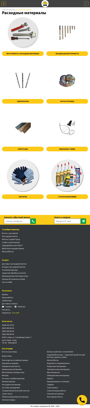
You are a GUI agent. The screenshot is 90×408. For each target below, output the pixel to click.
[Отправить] (33, 221)
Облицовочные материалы (58, 375)
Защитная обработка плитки (14, 273)
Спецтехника (52, 387)
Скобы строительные (11, 242)
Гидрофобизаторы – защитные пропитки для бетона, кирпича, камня (66, 356)
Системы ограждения (11, 387)
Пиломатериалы (8, 381)
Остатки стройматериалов (13, 378)
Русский (15, 313)
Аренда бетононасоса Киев (13, 279)
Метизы (5, 375)
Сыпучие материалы (55, 393)
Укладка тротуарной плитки (13, 267)
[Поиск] (86, 3)
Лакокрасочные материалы (58, 369)
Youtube (7, 306)
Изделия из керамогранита (58, 363)
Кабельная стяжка (67, 149)
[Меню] (3, 3)
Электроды (23, 149)
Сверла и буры (23, 101)
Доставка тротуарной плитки (14, 264)
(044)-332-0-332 (8, 325)
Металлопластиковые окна (13, 372)
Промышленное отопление (58, 381)
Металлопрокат (53, 372)
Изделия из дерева (10, 363)
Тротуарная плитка (10, 236)
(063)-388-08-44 (8, 334)
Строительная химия (67, 197)
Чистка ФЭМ (7, 282)
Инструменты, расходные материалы (23, 54)
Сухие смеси (7, 393)
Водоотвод (7, 356)
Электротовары (8, 400)
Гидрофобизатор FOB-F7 (12, 245)
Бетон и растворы (9, 351)
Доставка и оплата (10, 303)
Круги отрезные (67, 101)
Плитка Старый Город (11, 239)
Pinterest (19, 306)
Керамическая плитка (11, 366)
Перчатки (23, 197)
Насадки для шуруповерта (67, 54)
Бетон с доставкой (10, 233)
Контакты (6, 309)
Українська (6, 313)
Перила (50, 378)
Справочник (7, 300)
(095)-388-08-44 (8, 331)
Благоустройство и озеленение (60, 351)
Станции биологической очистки (16, 390)
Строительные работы (56, 390)
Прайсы (5, 294)
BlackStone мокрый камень (13, 248)
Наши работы (7, 297)
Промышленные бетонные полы (15, 276)
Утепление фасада (10, 270)
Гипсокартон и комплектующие (15, 360)
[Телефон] (82, 400)
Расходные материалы (11, 384)
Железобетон (8, 251)
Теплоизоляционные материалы (15, 397)
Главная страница (8, 10)
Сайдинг (50, 384)
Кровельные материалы (12, 369)
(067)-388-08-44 (8, 328)
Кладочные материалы (56, 366)
